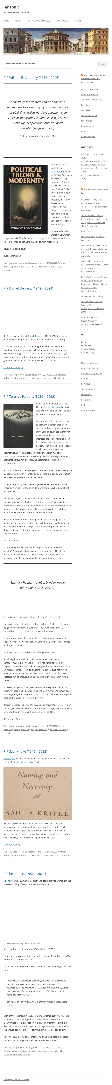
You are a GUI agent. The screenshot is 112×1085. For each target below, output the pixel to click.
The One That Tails (89, 115)
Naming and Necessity (23, 762)
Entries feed (86, 345)
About (18, 21)
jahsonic (7, 270)
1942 (50, 374)
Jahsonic (11, 7)
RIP (33, 266)
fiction (17, 729)
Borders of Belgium (89, 94)
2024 (55, 374)
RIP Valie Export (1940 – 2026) (94, 161)
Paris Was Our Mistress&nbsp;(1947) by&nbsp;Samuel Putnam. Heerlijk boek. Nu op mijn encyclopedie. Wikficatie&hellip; (94, 284)
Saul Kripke (9, 758)
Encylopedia (63, 21)
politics (28, 266)
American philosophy (21, 1051)
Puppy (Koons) (87, 126)
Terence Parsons (52, 407)
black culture (37, 1051)
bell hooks (8, 880)
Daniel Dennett (35, 336)
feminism (48, 1051)
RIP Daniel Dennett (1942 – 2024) (28, 288)
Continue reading (13, 367)
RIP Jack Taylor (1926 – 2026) (93, 164)
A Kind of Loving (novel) (91, 99)
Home (6, 21)
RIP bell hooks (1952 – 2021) (25, 873)
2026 (55, 263)
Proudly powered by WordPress (16, 1079)
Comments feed (88, 349)
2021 (55, 1047)
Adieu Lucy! (86, 231)
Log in (83, 342)
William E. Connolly (60, 171)
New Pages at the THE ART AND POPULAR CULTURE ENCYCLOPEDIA (93, 78)
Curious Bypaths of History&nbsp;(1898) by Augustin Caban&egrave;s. (92, 321)
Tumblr (78, 21)
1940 (50, 851)
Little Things (86, 120)
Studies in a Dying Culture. (92, 296)
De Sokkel (85, 110)
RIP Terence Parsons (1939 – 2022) (29, 396)
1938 (50, 263)
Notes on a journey (89, 89)
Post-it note (86, 105)
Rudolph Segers (88, 136)
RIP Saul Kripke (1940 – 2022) (25, 751)
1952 (50, 1047)
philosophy (19, 266)
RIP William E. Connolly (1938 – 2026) (31, 77)
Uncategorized (31, 263)
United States (41, 266)
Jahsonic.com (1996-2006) (39, 21)
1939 (50, 726)
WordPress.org (87, 352)
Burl (83, 131)
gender (55, 1051)
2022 (55, 726)
